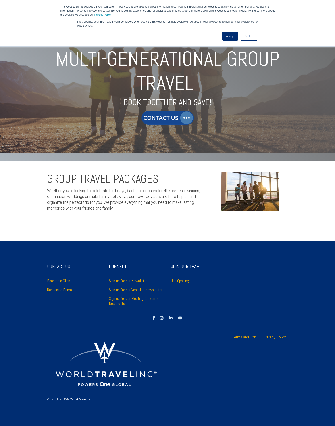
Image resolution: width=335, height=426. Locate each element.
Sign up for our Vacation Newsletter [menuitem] (135, 289)
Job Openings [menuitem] (181, 280)
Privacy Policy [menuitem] (275, 337)
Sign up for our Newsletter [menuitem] (129, 280)
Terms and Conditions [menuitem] (247, 337)
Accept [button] (230, 36)
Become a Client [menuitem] (60, 280)
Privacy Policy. (103, 14)
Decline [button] (248, 36)
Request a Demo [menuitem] (59, 289)
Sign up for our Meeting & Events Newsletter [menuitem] (134, 301)
